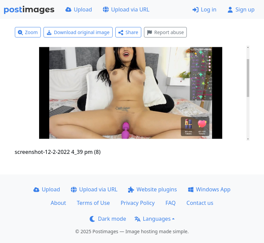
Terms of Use (93, 203)
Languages (153, 218)
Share (128, 32)
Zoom (28, 32)
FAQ (171, 203)
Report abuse (165, 32)
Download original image (78, 32)
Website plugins (152, 189)
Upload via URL (126, 9)
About (58, 203)
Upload (78, 9)
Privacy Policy (138, 203)
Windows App (209, 189)
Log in (204, 9)
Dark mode (108, 218)
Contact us (199, 203)
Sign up (241, 9)
